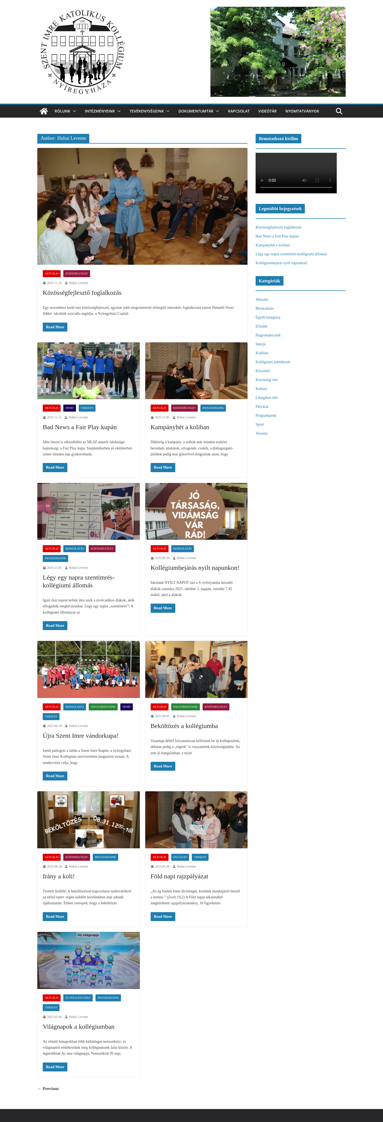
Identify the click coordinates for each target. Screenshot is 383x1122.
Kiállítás (262, 353)
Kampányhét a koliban (180, 427)
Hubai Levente (78, 283)
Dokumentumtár (196, 111)
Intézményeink (100, 111)
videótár (267, 111)
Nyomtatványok (302, 111)
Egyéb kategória (78, 997)
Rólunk (62, 111)
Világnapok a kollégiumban (78, 1026)
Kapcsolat (239, 111)
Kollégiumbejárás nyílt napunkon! (195, 567)
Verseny (87, 407)
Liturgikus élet (267, 398)
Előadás (262, 326)
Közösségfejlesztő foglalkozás (82, 292)
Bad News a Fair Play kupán (80, 427)
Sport (69, 407)
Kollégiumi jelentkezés (273, 362)
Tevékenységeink (147, 111)
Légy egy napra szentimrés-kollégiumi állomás (291, 254)
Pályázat (180, 857)
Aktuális (51, 273)
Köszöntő (263, 371)
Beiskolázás (74, 548)
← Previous (48, 1088)
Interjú (261, 344)
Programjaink (213, 407)
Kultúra (261, 389)
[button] (73, 111)
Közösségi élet (76, 273)
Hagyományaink (103, 706)
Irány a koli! (59, 876)
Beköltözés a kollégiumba (184, 725)
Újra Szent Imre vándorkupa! (81, 735)
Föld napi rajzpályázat (179, 876)
